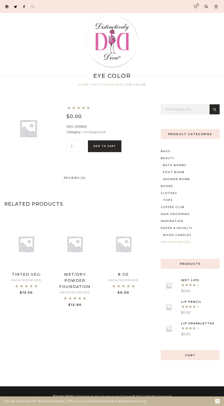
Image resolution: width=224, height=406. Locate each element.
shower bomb (176, 179)
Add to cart (104, 146)
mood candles (177, 235)
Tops (168, 200)
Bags (165, 151)
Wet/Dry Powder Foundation (75, 280)
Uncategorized (107, 84)
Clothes (169, 193)
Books (167, 186)
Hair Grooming (175, 214)
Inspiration (172, 221)
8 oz (123, 274)
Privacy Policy (64, 396)
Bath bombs (174, 165)
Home (83, 84)
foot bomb (174, 172)
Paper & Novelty (177, 228)
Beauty (168, 158)
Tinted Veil (26, 274)
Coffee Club (173, 207)
